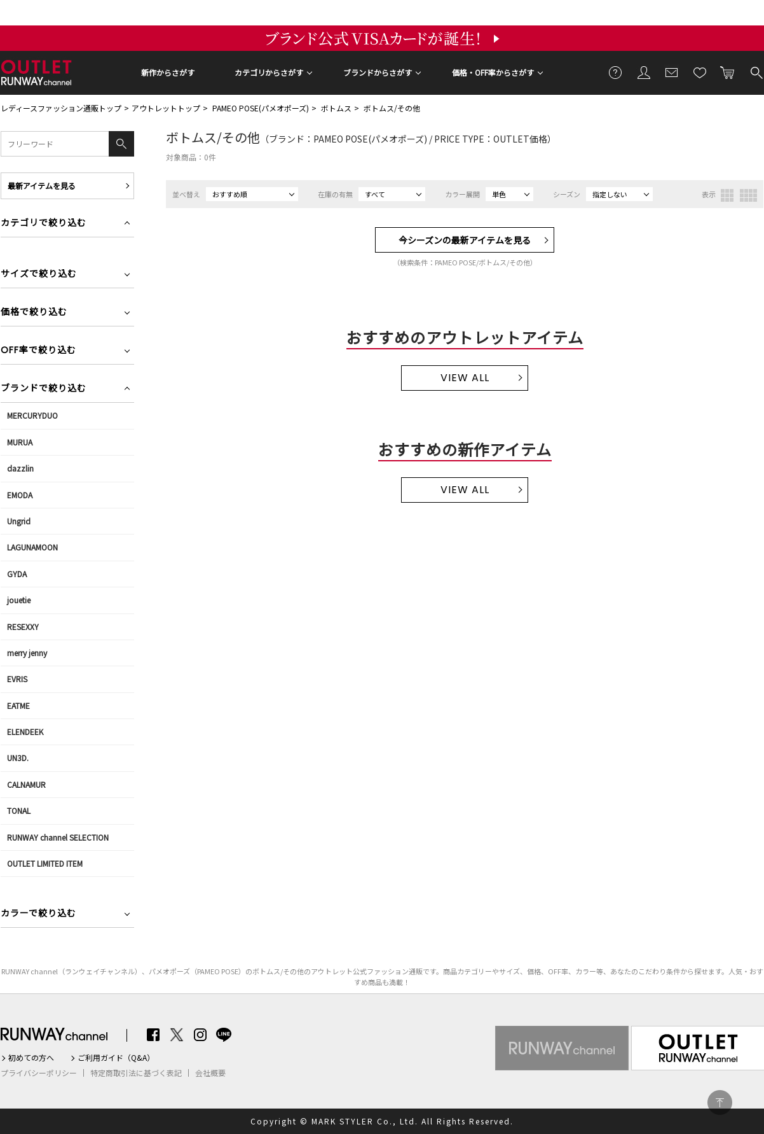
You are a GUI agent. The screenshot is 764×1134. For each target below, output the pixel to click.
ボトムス (336, 107)
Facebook (153, 1034)
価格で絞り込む (34, 312)
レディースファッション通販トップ (61, 107)
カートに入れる (727, 72)
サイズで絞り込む (39, 274)
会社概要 (210, 1073)
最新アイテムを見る (42, 185)
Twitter (176, 1034)
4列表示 (748, 195)
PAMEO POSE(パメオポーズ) (260, 107)
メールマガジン (671, 72)
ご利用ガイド (616, 72)
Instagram (200, 1034)
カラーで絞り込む (38, 914)
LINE (223, 1034)
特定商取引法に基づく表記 (136, 1073)
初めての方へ (31, 1057)
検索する (755, 72)
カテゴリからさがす (269, 72)
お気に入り (699, 72)
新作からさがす (167, 72)
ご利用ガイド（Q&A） (116, 1057)
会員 (643, 72)
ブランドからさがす (377, 72)
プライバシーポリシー (39, 1073)
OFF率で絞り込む (38, 351)
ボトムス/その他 (392, 107)
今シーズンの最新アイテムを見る (465, 240)
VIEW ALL (464, 377)
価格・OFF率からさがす (493, 72)
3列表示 (727, 195)
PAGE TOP (719, 1102)
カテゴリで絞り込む (43, 223)
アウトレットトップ (166, 107)
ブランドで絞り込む (43, 389)
